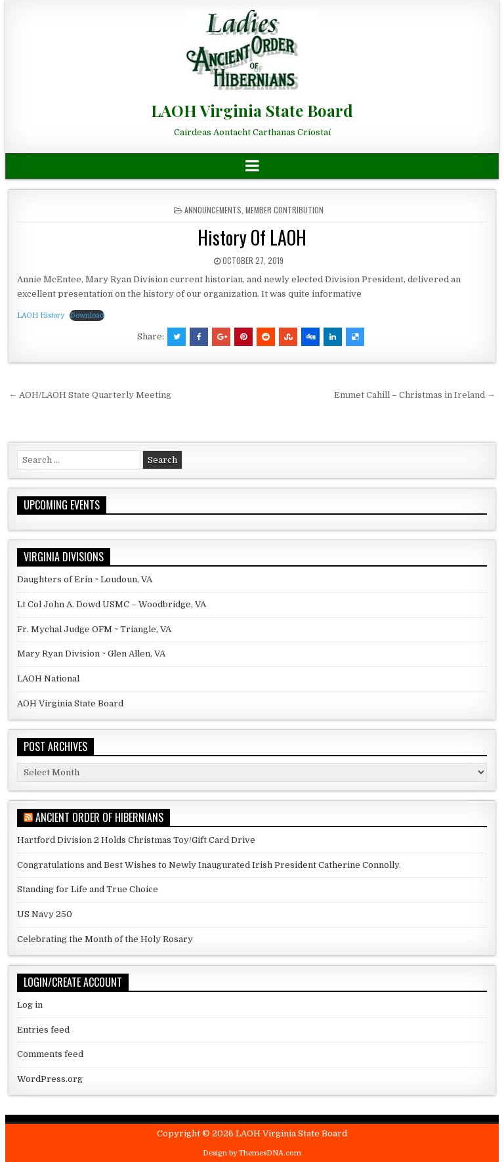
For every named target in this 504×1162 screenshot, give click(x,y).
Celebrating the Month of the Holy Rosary (105, 939)
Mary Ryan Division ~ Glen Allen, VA (91, 653)
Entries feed (43, 1030)
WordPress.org (50, 1079)
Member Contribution (284, 209)
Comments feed (50, 1054)
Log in (30, 1005)
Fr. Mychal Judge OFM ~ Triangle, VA (94, 629)
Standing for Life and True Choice (87, 889)
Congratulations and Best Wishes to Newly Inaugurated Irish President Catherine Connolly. (209, 865)
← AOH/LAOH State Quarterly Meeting (90, 395)
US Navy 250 (44, 914)
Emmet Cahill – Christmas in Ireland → (414, 395)
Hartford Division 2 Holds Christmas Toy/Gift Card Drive (136, 840)
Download (87, 315)
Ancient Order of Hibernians (99, 817)
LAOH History (40, 315)
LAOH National (48, 678)
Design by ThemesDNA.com (252, 1153)
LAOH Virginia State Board (252, 110)
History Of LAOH (252, 237)
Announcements (213, 209)
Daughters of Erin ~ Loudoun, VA (84, 579)
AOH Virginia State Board (70, 703)
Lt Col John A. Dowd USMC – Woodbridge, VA (111, 604)
